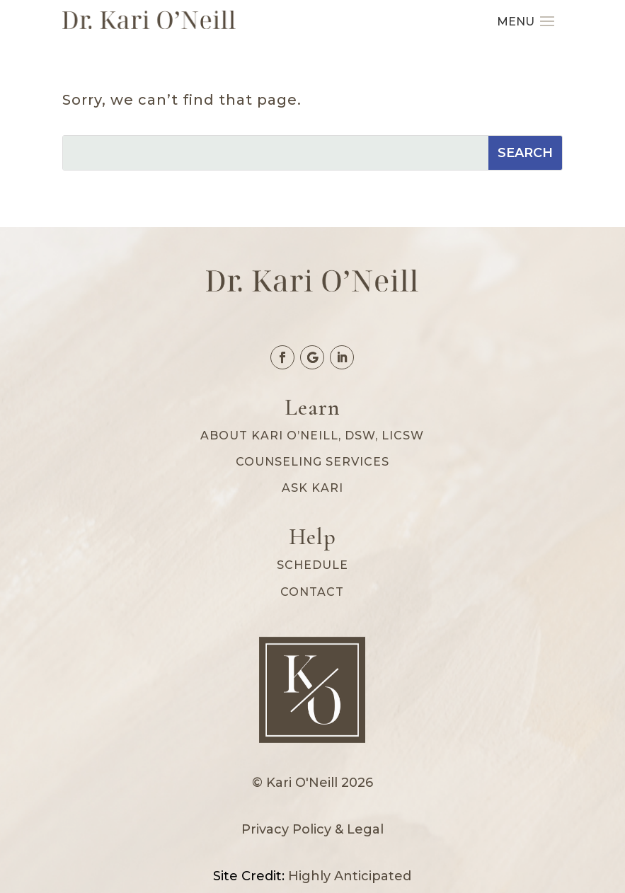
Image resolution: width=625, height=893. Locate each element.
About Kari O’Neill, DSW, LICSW (312, 435)
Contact (312, 592)
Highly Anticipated (349, 876)
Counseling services (312, 461)
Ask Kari (312, 488)
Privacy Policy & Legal (312, 829)
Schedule (312, 565)
